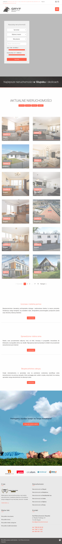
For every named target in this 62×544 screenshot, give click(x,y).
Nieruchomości (39, 489)
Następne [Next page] (42, 284)
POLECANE (28, 105)
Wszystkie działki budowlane (9, 526)
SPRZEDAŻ (40, 105)
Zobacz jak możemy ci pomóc (31, 424)
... (32, 284)
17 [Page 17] (35, 284)
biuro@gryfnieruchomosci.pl (9, 3)
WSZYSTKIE (21, 105)
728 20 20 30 (11, 1)
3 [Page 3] (29, 284)
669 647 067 (30, 1)
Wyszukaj (16, 59)
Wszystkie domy (5, 519)
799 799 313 (24, 1)
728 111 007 (17, 1)
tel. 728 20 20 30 (37, 527)
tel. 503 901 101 (37, 531)
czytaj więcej (31, 318)
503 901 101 (37, 1)
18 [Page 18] (38, 284)
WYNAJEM (34, 105)
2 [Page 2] (27, 284)
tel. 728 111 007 (37, 529)
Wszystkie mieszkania (7, 516)
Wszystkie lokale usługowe (8, 522)
